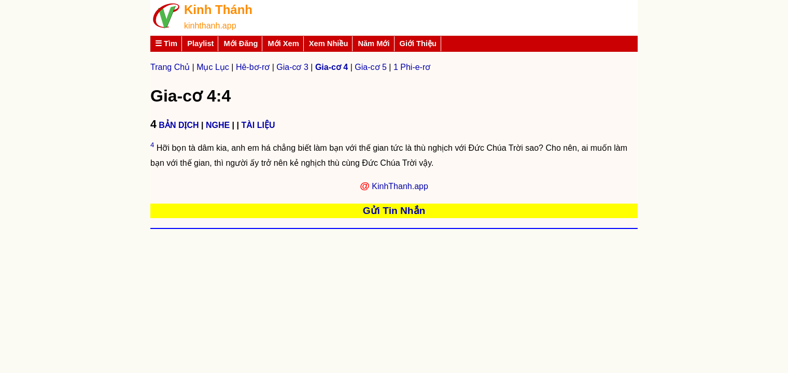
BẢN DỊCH (179, 125)
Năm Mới (373, 43)
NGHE (218, 125)
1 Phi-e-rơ (411, 67)
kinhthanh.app (210, 25)
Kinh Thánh (218, 10)
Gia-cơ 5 (371, 67)
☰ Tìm (166, 43)
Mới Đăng (240, 43)
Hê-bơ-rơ (253, 67)
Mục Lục (212, 67)
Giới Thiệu (418, 43)
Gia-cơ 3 (292, 67)
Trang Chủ (170, 67)
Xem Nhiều (328, 43)
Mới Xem (283, 43)
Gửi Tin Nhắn (394, 210)
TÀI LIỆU (258, 125)
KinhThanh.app (400, 186)
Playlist (200, 43)
